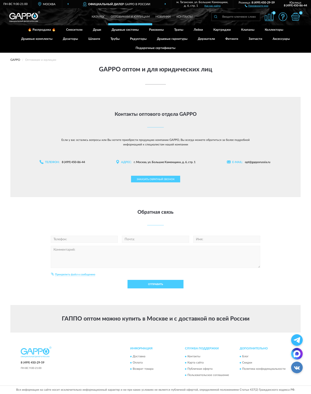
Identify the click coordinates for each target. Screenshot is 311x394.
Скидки (247, 362)
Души (97, 29)
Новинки (163, 16)
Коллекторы (274, 29)
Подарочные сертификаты (155, 48)
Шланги (94, 38)
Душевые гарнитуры (172, 38)
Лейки (198, 29)
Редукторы (138, 38)
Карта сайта (195, 362)
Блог (245, 356)
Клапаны (247, 29)
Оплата (138, 362)
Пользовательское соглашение (208, 375)
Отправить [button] (155, 284)
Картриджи (222, 29)
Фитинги (231, 38)
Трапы (178, 29)
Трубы (115, 38)
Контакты (184, 16)
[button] (256, 5)
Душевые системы (125, 29)
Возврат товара (143, 369)
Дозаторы (70, 38)
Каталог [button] (98, 16)
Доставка (139, 356)
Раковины (156, 29)
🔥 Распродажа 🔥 (42, 29)
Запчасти (255, 38)
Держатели (206, 38)
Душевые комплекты (36, 38)
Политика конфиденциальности (263, 369)
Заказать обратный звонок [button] (156, 179)
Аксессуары (281, 38)
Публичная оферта (200, 369)
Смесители (74, 29)
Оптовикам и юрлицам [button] (130, 16)
